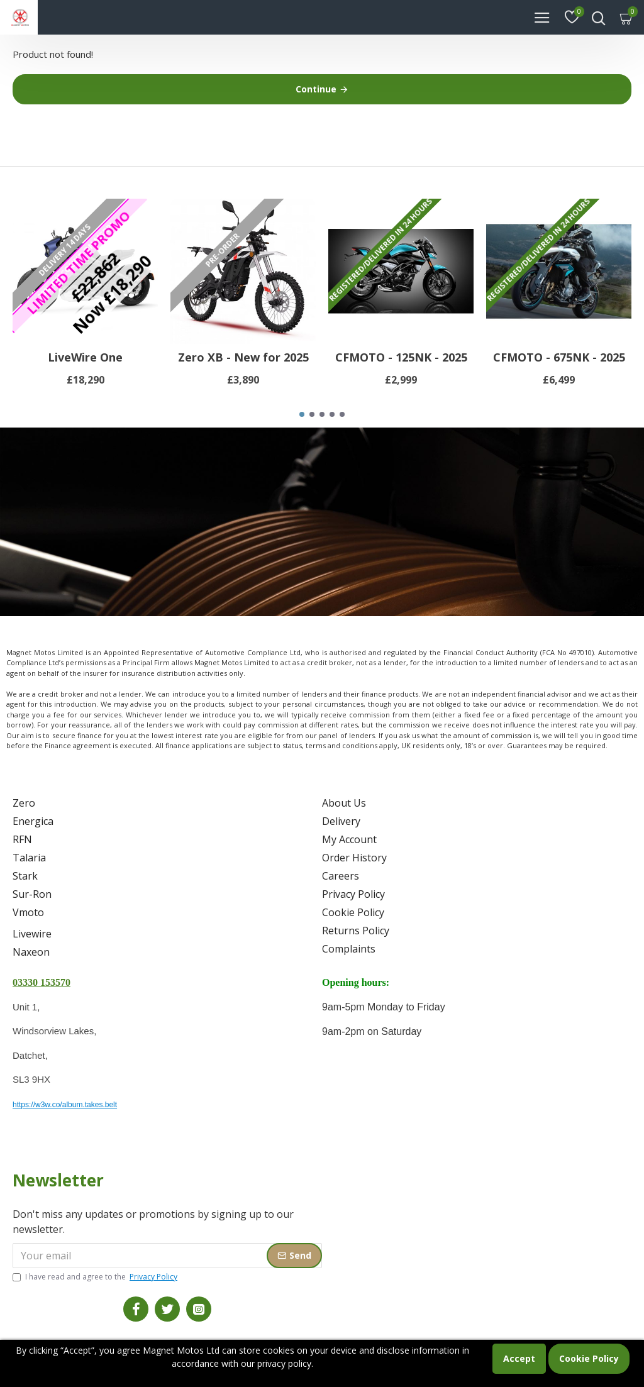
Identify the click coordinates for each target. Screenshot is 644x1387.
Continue (316, 89)
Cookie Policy (589, 1358)
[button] (301, 414)
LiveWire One (85, 357)
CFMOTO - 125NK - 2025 (401, 357)
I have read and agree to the (96, 1277)
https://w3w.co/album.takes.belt (65, 1104)
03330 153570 (41, 982)
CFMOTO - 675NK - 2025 (559, 357)
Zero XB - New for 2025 (243, 357)
